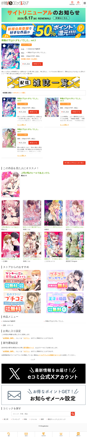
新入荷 (6, 419)
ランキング (16, 419)
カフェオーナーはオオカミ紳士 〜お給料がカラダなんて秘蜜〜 (33, 259)
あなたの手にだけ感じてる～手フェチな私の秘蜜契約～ (11, 259)
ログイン (78, 3)
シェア (33, 360)
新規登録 (72, 3)
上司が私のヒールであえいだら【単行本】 (11, 227)
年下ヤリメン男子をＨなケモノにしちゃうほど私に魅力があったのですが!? (54, 227)
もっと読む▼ (21, 125)
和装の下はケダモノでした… (37, 52)
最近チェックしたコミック (57, 419)
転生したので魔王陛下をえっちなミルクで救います (33, 227)
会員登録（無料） (9, 338)
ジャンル (34, 419)
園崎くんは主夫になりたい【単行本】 (75, 259)
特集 (25, 419)
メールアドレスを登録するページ (49, 355)
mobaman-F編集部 (34, 49)
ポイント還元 (27, 44)
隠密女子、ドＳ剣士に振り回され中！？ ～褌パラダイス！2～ (54, 259)
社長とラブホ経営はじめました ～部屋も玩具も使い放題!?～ (75, 227)
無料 (42, 419)
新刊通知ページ (29, 348)
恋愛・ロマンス (8, 325)
